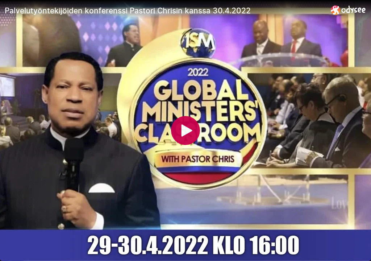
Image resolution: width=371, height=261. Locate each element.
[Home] (348, 10)
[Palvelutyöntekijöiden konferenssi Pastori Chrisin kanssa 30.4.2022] (165, 10)
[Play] (185, 130)
